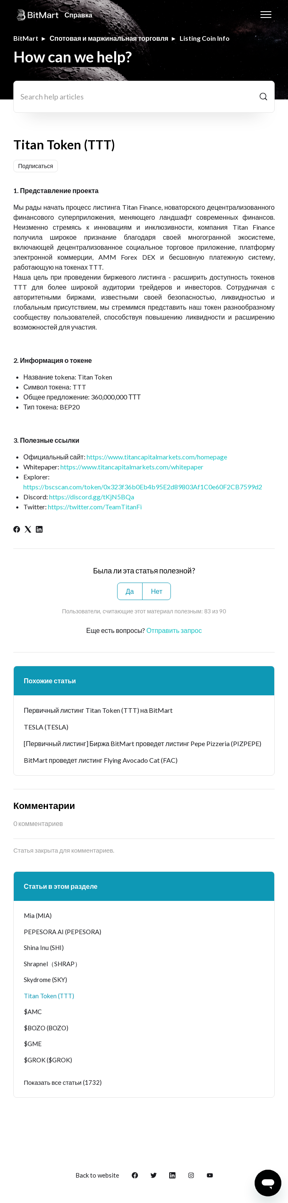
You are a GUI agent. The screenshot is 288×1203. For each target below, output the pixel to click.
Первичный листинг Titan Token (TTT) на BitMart (98, 710)
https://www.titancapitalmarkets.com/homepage (157, 457)
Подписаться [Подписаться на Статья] (35, 165)
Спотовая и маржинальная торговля (109, 38)
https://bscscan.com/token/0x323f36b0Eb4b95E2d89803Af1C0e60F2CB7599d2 (142, 487)
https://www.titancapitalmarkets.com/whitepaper (131, 467)
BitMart (25, 38)
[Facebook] (16, 530)
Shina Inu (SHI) (44, 947)
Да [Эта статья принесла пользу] (130, 591)
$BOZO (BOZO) (46, 1028)
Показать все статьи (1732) (63, 1082)
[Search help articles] (144, 97)
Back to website (97, 1175)
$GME (33, 1043)
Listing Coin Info (205, 38)
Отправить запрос (174, 630)
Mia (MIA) (38, 915)
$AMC (33, 1011)
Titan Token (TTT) (49, 996)
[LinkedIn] (39, 530)
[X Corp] (28, 530)
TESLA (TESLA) (46, 727)
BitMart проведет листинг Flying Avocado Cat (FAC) (101, 760)
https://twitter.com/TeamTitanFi (95, 507)
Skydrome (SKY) (45, 979)
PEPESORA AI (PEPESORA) (62, 931)
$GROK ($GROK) (48, 1060)
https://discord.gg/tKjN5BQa (91, 497)
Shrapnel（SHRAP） (52, 963)
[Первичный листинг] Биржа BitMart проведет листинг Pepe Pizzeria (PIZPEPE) (142, 743)
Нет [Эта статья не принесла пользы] (156, 591)
